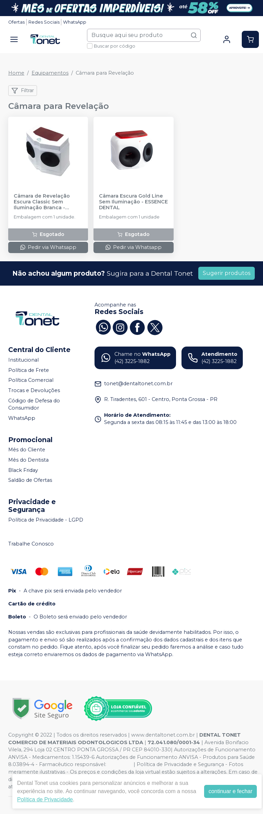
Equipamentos (50, 73)
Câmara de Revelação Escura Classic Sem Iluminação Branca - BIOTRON (42, 202)
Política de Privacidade (45, 799)
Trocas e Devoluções (34, 390)
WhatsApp (74, 22)
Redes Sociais (44, 22)
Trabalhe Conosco (31, 544)
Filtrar (22, 90)
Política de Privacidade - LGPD (45, 520)
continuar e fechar (230, 791)
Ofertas (16, 22)
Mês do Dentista (28, 460)
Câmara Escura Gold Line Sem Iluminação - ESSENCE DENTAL (133, 202)
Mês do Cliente (26, 450)
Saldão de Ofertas (30, 480)
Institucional (23, 360)
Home (16, 73)
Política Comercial (30, 380)
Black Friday (23, 470)
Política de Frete (28, 370)
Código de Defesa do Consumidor (34, 404)
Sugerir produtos (226, 273)
